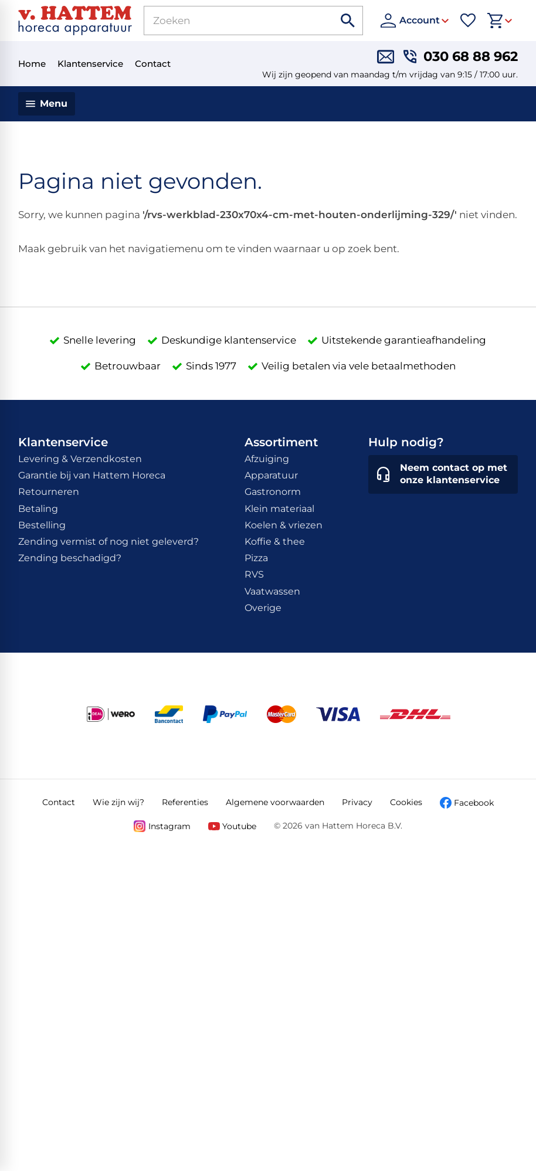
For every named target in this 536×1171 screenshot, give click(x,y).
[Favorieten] (467, 20)
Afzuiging (267, 458)
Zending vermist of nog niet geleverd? (108, 541)
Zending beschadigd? (69, 558)
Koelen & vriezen (284, 525)
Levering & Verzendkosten (80, 458)
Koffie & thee (275, 541)
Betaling (38, 508)
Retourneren (48, 491)
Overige (263, 607)
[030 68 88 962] (460, 56)
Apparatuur (271, 475)
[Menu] (46, 104)
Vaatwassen (272, 591)
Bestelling (42, 525)
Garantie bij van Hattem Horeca (91, 475)
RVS (254, 574)
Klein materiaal (279, 508)
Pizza (256, 558)
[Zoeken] (226, 20)
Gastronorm (273, 491)
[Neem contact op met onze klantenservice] (443, 474)
